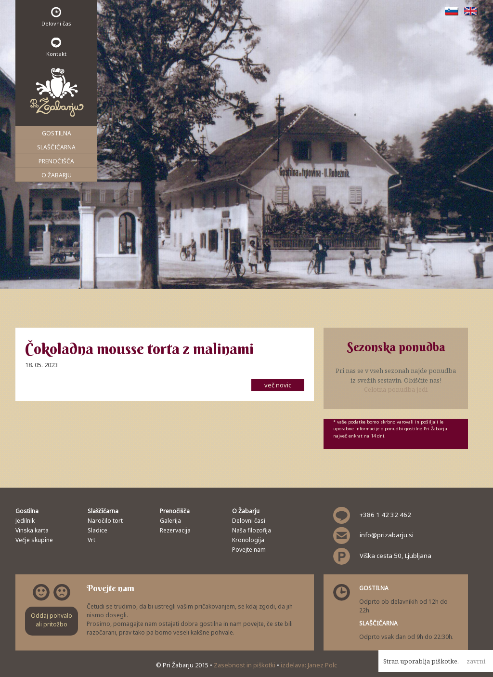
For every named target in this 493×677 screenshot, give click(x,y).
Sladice (97, 530)
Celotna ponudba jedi (396, 389)
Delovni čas (56, 17)
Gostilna (56, 133)
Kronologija (248, 540)
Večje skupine (34, 540)
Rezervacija (175, 530)
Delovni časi (248, 521)
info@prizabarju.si (387, 535)
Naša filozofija (251, 530)
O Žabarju (56, 175)
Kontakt (56, 47)
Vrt (91, 540)
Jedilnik (25, 521)
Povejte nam (249, 549)
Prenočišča (56, 161)
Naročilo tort (105, 521)
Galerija (170, 521)
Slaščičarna (56, 147)
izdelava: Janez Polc (309, 665)
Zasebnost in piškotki (245, 665)
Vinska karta (32, 530)
